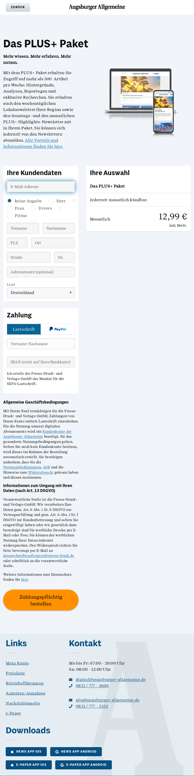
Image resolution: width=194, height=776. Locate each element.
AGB (46, 467)
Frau (19, 208)
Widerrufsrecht (41, 472)
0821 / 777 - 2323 (92, 706)
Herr (61, 200)
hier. (25, 580)
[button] (18, 7)
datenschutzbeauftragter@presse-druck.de (38, 556)
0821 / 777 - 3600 (92, 685)
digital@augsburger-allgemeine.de (111, 679)
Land (11, 284)
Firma (21, 215)
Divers (45, 208)
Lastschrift (24, 329)
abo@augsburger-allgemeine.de (108, 700)
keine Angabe (28, 200)
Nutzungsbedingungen (22, 467)
